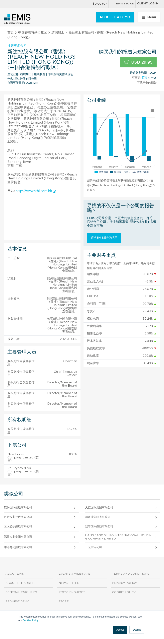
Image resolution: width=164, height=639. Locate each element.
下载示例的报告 (147, 82)
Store (64, 601)
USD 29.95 (138, 62)
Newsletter (69, 583)
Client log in (147, 3)
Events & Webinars (75, 573)
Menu (149, 17)
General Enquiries (21, 592)
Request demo (17, 601)
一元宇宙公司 (93, 547)
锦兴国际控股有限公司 (18, 507)
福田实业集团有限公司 (18, 536)
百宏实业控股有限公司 (18, 517)
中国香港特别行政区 (32, 32)
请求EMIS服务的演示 (104, 237)
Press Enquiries (72, 592)
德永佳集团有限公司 (97, 517)
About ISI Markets (20, 583)
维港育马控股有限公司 (18, 547)
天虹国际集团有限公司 (99, 507)
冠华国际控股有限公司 (99, 526)
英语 (144, 77)
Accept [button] (120, 629)
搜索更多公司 (17, 45)
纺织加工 (57, 32)
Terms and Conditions (130, 573)
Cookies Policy (30, 620)
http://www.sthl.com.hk (36, 191)
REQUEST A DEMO (115, 17)
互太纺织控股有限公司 (18, 526)
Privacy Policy (124, 583)
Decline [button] (137, 629)
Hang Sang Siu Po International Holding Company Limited (118, 537)
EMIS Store (122, 4)
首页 (10, 32)
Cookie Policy (124, 592)
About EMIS (14, 573)
